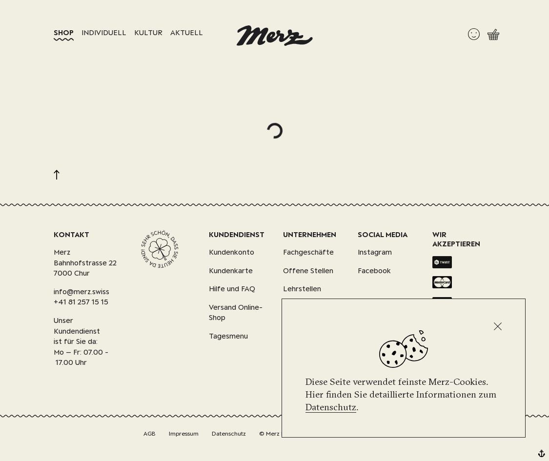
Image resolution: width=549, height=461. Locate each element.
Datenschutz (330, 407)
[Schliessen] (498, 326)
